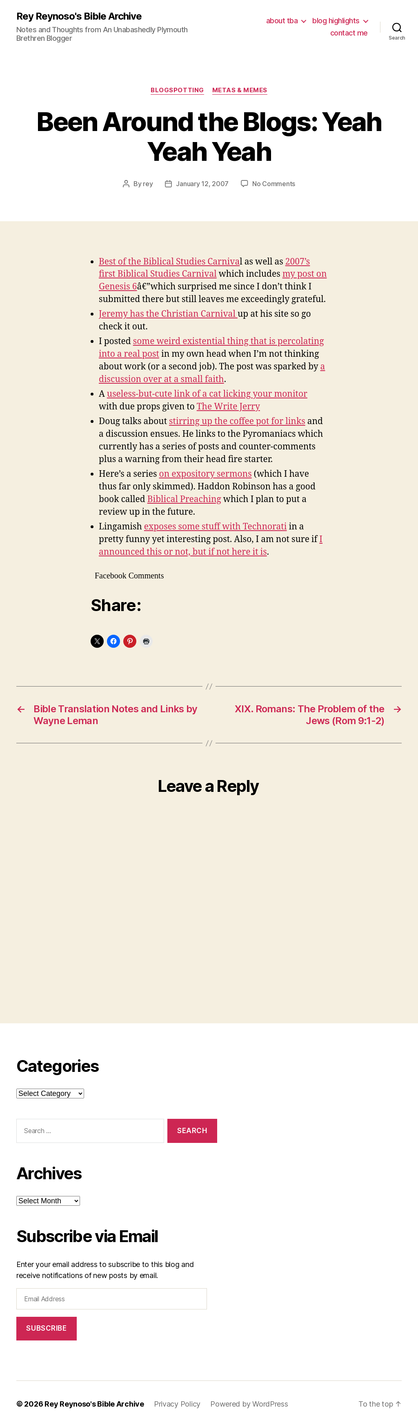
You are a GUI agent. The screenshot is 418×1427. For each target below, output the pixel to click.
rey (148, 184)
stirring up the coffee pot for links (237, 421)
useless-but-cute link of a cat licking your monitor (207, 394)
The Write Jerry (228, 406)
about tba (282, 20)
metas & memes (239, 90)
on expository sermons (205, 474)
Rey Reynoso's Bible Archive (79, 16)
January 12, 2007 (202, 184)
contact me (349, 33)
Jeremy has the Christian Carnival (168, 314)
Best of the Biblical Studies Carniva (169, 261)
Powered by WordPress (249, 1404)
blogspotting (177, 90)
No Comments (273, 184)
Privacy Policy (177, 1404)
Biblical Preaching (184, 499)
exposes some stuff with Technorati (215, 526)
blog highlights (336, 20)
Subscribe (46, 1328)
